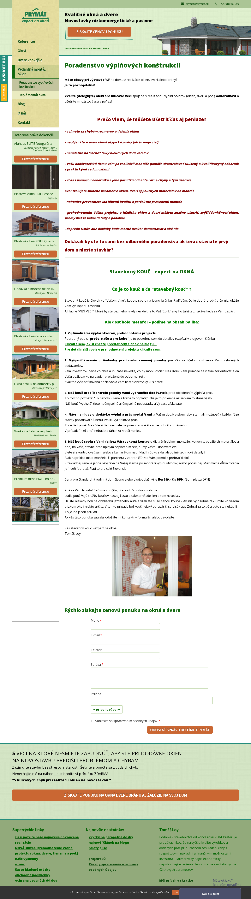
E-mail (96, 635)
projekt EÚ (97, 859)
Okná (22, 50)
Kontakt (24, 122)
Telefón (96, 650)
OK (176, 892)
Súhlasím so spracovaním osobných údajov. (127, 721)
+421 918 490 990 (229, 4)
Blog (21, 104)
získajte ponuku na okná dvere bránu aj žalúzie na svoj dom (125, 795)
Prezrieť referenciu (35, 159)
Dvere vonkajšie (30, 60)
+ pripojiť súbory (106, 709)
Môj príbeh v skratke (176, 880)
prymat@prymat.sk (197, 4)
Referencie (26, 41)
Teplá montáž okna (32, 95)
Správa (97, 664)
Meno (96, 620)
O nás (22, 113)
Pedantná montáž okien (31, 71)
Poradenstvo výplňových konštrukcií (36, 84)
